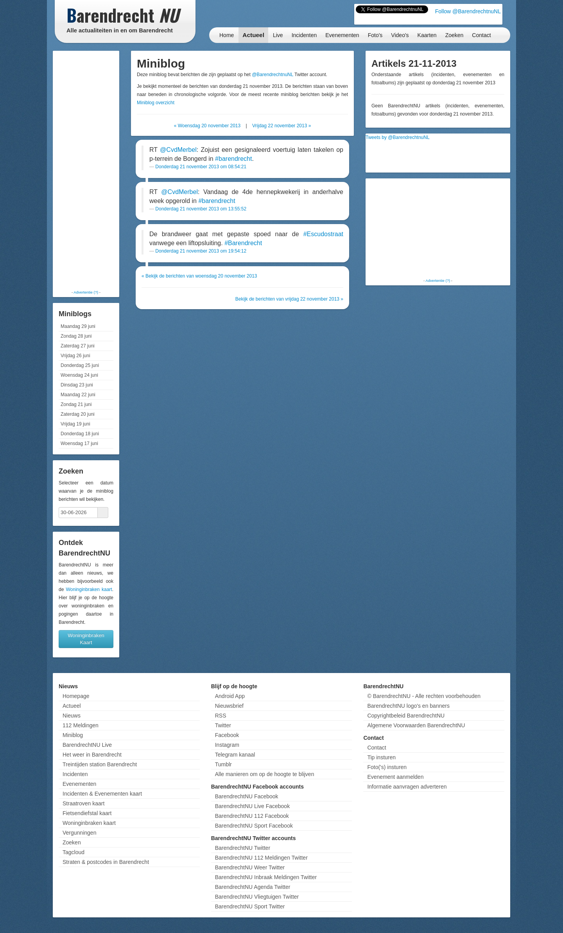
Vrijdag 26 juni (75, 355)
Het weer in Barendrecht (92, 754)
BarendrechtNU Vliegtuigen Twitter (257, 897)
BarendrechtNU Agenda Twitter (252, 887)
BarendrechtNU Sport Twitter (250, 906)
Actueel (253, 35)
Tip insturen (381, 757)
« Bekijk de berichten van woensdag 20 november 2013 (199, 276)
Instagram (227, 745)
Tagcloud (73, 852)
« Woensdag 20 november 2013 (207, 125)
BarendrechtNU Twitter (242, 848)
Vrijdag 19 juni (75, 424)
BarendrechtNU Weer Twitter (250, 867)
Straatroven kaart (83, 803)
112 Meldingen (81, 725)
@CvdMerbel (178, 149)
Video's (400, 35)
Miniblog (73, 735)
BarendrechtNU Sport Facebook (254, 826)
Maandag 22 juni (78, 394)
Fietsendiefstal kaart (87, 813)
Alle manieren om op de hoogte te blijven (264, 774)
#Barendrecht (243, 243)
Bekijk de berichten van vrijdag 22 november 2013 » (289, 299)
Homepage (76, 696)
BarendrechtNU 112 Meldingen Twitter (261, 858)
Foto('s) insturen (387, 767)
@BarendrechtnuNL (272, 74)
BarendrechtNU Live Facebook (252, 806)
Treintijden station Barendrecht (100, 764)
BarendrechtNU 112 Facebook (252, 816)
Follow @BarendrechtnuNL (468, 11)
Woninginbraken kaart (89, 589)
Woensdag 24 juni (79, 375)
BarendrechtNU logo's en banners (408, 706)
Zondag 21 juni (76, 404)
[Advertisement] (86, 170)
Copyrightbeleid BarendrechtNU (406, 715)
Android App (230, 696)
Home (226, 35)
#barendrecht (233, 158)
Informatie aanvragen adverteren (406, 786)
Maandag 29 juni (78, 326)
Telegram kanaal (235, 754)
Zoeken (454, 35)
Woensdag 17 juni (79, 443)
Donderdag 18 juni (80, 433)
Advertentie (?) (86, 292)
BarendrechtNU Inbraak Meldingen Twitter (266, 877)
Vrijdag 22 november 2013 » (281, 125)
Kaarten (427, 35)
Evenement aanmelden (395, 777)
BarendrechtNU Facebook (246, 796)
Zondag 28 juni (76, 336)
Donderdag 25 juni (80, 365)
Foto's (375, 35)
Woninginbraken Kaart (86, 638)
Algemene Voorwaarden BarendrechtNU (416, 725)
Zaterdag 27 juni (78, 346)
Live (278, 35)
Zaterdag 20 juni (78, 414)
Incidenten (304, 35)
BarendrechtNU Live (87, 745)
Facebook (227, 735)
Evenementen (342, 35)
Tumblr (223, 764)
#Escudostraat (323, 234)
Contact (481, 35)
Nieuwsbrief (229, 706)
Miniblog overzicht (155, 102)
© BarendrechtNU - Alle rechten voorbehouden (424, 696)
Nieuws (72, 715)
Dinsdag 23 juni (77, 385)
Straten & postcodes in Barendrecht (106, 862)
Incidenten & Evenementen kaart (102, 794)
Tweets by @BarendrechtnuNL (398, 137)
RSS (220, 715)
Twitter (223, 725)
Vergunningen (79, 833)
